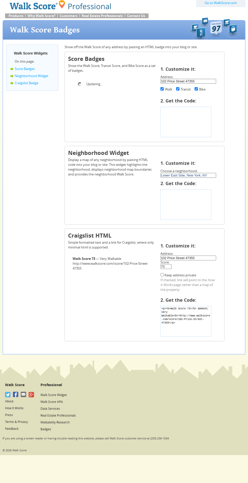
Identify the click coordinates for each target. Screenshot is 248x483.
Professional (51, 385)
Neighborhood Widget (31, 76)
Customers (68, 16)
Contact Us (136, 16)
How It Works (14, 408)
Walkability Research (55, 422)
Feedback (11, 429)
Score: (165, 262)
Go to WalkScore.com (221, 3)
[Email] (24, 395)
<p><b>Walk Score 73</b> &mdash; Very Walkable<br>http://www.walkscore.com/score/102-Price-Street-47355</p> (185, 321)
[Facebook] (16, 395)
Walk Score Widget (53, 395)
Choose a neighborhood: (179, 171)
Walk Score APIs (51, 402)
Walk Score (15, 385)
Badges (45, 429)
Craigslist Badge (26, 83)
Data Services (50, 408)
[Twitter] (8, 395)
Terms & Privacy (16, 422)
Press (9, 415)
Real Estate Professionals (102, 16)
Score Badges (25, 69)
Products (16, 16)
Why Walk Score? (41, 16)
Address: (166, 77)
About (9, 401)
